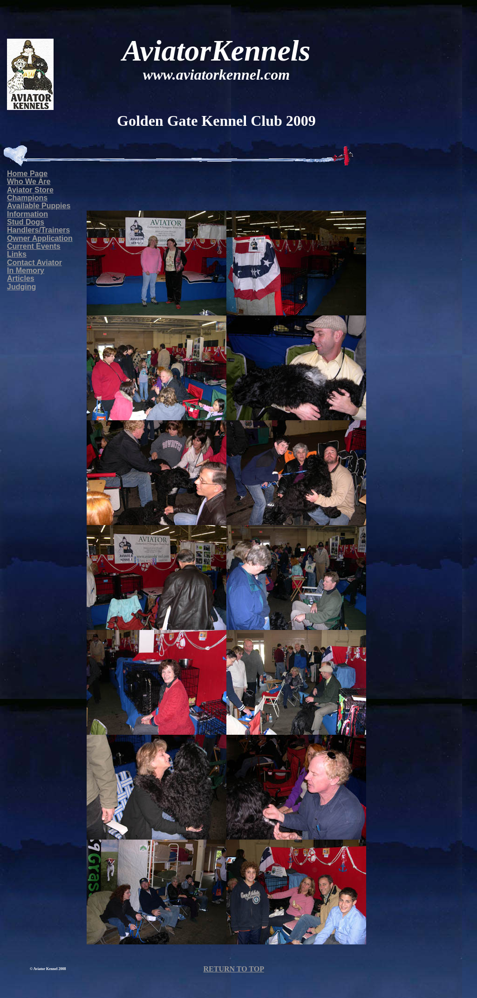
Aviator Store (30, 190)
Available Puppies (38, 206)
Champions (27, 198)
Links (17, 254)
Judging (21, 287)
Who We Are (28, 181)
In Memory (25, 270)
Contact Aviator (34, 263)
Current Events (34, 246)
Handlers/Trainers (38, 230)
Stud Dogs (25, 222)
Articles (20, 278)
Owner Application (40, 238)
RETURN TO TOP (233, 969)
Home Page (27, 174)
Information (27, 214)
